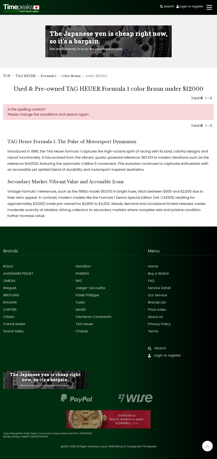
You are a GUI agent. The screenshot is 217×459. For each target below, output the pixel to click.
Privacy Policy (159, 324)
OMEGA (9, 280)
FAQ (151, 280)
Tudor (80, 302)
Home (153, 266)
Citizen (9, 316)
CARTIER (10, 309)
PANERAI (82, 273)
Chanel (81, 331)
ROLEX (8, 266)
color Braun (71, 76)
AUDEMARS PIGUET (18, 273)
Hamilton (83, 266)
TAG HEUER (26, 76)
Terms (153, 331)
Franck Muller (14, 324)
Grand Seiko (13, 331)
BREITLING (11, 295)
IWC (78, 280)
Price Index (157, 309)
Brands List (157, 302)
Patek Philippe (87, 295)
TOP (7, 76)
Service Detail (159, 287)
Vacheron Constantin (93, 316)
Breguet (10, 287)
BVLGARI (10, 302)
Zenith (80, 309)
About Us (155, 316)
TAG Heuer (84, 324)
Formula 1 (48, 76)
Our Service (157, 295)
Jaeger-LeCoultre (90, 287)
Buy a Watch (158, 273)
